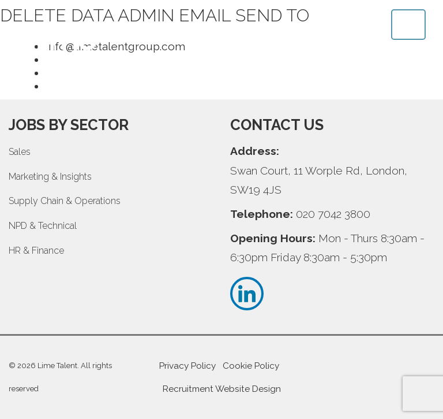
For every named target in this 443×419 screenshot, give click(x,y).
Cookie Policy (251, 366)
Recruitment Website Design (222, 389)
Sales (20, 151)
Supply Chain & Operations (65, 200)
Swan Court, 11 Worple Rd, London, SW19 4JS (318, 180)
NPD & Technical (43, 225)
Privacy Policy (187, 366)
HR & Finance (36, 250)
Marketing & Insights (50, 176)
